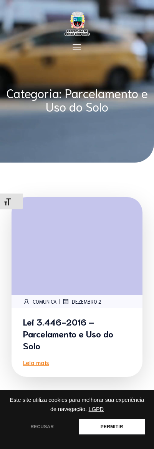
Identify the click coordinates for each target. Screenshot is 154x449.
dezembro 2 (81, 301)
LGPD (96, 409)
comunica (40, 301)
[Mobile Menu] (77, 47)
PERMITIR (112, 426)
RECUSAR (42, 426)
